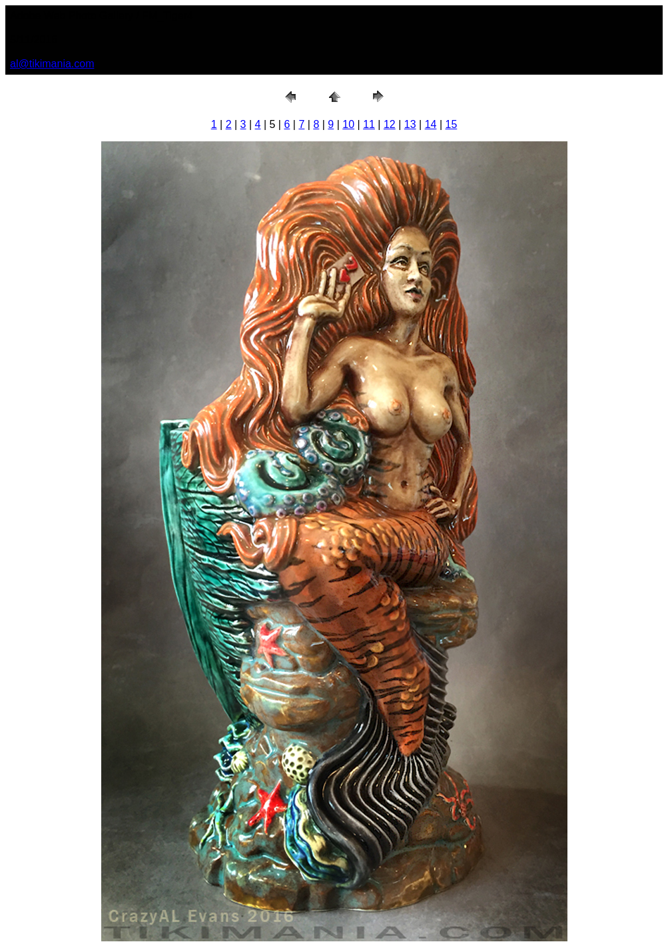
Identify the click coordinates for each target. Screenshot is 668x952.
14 (431, 124)
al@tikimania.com (52, 63)
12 (390, 124)
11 (369, 124)
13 (410, 124)
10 (348, 124)
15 (452, 124)
